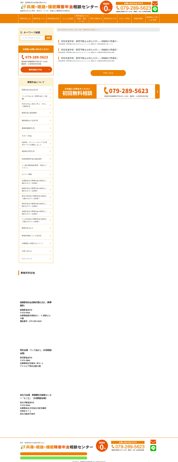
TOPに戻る (108, 73)
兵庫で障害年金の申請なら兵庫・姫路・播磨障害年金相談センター (79, 30)
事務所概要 (138, 18)
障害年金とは (25, 18)
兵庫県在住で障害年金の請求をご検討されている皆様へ (34, 182)
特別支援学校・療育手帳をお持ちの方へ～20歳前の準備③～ (90, 58)
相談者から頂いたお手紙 (152, 18)
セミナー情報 (27, 174)
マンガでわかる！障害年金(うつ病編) (34, 97)
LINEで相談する (96, 18)
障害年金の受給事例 (29, 113)
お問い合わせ (27, 251)
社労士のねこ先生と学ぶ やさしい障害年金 (34, 105)
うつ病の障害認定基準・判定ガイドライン (34, 166)
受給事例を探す (53, 18)
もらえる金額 (67, 18)
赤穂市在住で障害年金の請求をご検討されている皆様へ (34, 212)
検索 (48, 38)
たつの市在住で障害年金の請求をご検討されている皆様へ (34, 220)
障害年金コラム (39, 18)
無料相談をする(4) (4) (30, 120)
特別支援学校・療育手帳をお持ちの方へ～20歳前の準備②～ (90, 49)
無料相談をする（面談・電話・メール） (82, 18)
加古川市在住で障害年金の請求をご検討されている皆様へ (34, 197)
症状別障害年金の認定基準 (32, 159)
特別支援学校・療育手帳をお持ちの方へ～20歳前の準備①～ (90, 41)
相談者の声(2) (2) (28, 151)
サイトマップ (27, 259)
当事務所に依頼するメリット (32, 243)
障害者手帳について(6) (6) (31, 236)
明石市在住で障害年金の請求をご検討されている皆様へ (34, 205)
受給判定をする (110, 18)
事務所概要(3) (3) (28, 128)
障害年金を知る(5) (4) (30, 90)
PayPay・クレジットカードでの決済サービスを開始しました (34, 143)
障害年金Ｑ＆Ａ (27, 228)
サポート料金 (124, 18)
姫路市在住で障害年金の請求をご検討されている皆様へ (34, 189)
